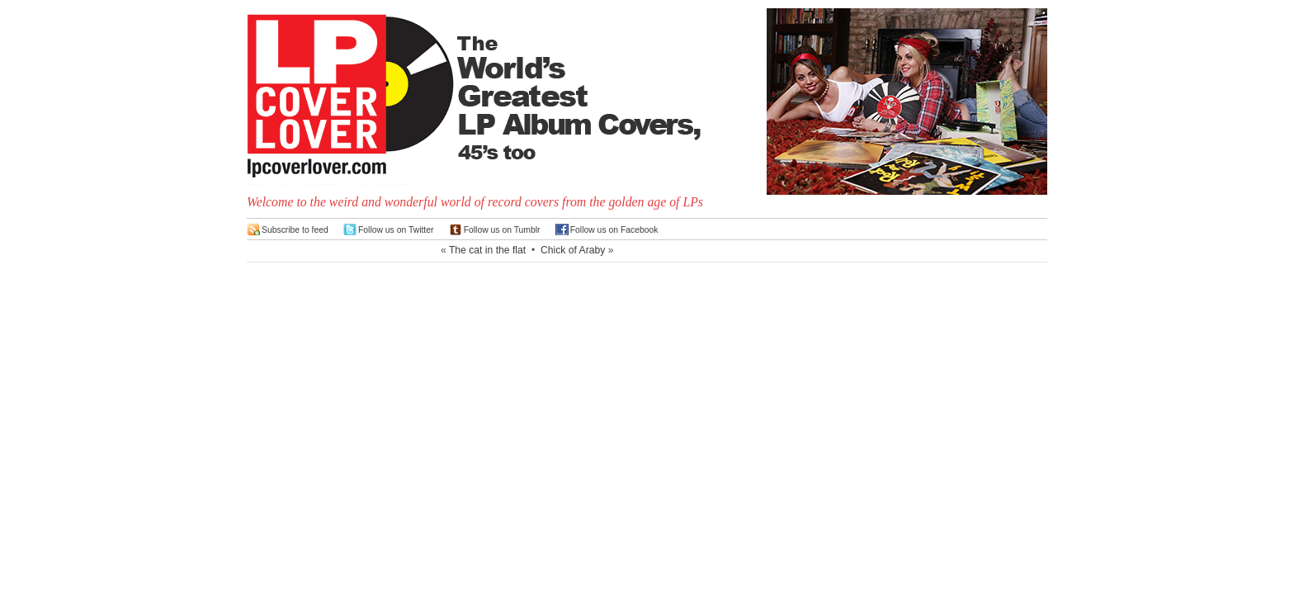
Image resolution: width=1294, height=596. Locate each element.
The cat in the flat (487, 250)
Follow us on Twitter (396, 229)
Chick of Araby (573, 250)
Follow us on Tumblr (502, 229)
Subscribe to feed (295, 229)
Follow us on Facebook (614, 229)
